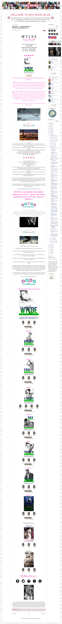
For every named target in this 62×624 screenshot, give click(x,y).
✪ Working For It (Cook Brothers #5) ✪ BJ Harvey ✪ (54, 204)
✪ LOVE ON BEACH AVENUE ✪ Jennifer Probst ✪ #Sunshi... (54, 235)
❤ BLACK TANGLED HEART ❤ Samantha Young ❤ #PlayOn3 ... (54, 192)
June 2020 (52, 144)
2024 (51, 128)
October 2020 (53, 138)
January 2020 (53, 242)
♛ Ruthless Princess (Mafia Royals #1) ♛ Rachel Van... (54, 180)
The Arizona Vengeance (28, 44)
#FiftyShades (26, 9)
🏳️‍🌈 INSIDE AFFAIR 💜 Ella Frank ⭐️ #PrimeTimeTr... (54, 159)
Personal (52, 79)
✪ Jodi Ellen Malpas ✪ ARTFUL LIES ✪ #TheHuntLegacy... (54, 223)
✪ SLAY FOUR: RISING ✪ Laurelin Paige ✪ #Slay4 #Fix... (54, 188)
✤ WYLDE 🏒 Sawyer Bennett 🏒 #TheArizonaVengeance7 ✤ (54, 219)
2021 (51, 132)
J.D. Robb (52, 101)
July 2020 (52, 143)
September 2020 (54, 140)
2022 (51, 131)
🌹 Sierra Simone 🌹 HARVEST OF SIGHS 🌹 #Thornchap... (54, 227)
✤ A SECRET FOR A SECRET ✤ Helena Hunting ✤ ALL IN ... (54, 184)
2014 (51, 252)
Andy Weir (52, 63)
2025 (51, 126)
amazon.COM (37, 9)
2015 (51, 250)
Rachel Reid (52, 97)
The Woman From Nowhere (53, 67)
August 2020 (53, 141)
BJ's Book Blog (52, 257)
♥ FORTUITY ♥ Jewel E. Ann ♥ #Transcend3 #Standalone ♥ (54, 149)
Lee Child (52, 80)
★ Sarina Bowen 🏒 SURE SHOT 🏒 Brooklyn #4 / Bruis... (54, 207)
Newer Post (14, 613)
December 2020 (53, 135)
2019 (51, 244)
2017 (51, 247)
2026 (51, 125)
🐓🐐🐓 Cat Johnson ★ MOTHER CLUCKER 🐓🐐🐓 (54, 196)
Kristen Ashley (50, 69)
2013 (51, 253)
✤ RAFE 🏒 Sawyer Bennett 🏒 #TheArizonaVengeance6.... (54, 231)
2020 (51, 134)
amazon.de (31, 9)
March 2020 (53, 239)
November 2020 (53, 137)
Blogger (39, 618)
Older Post (43, 613)
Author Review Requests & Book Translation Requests (14, 9)
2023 (51, 129)
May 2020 (52, 146)
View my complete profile (52, 259)
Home (4, 9)
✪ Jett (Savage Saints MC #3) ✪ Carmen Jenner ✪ (54, 163)
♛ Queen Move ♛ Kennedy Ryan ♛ (53, 157)
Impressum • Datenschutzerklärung (45, 9)
